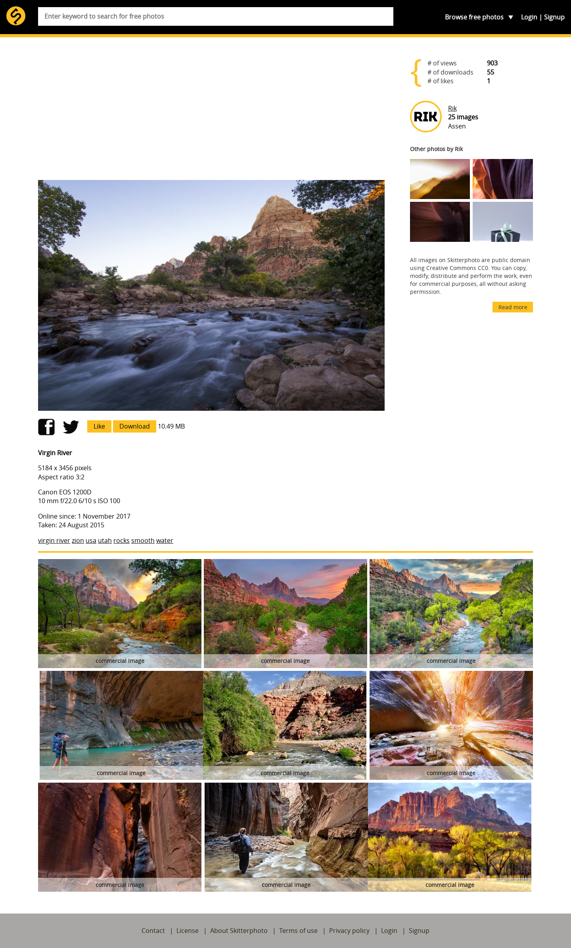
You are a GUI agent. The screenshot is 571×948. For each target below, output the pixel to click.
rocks (121, 540)
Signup (554, 17)
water (164, 540)
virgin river (54, 540)
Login (529, 17)
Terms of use (298, 930)
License (187, 930)
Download (134, 426)
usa (91, 540)
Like (99, 426)
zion (78, 540)
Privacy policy (349, 930)
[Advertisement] (211, 111)
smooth (143, 540)
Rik (452, 108)
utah (105, 540)
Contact (153, 930)
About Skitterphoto (239, 930)
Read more (512, 307)
